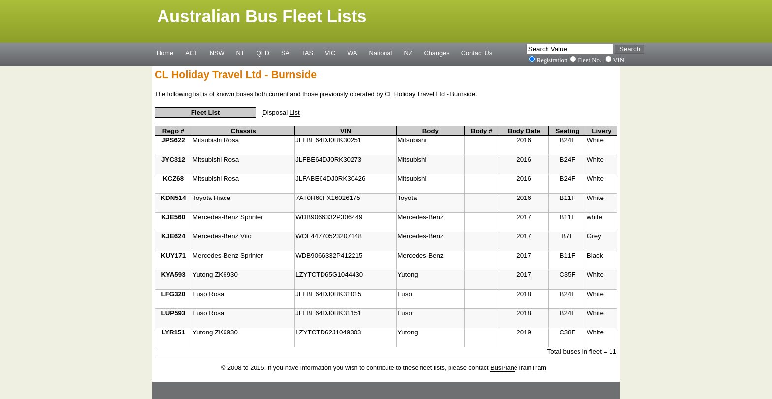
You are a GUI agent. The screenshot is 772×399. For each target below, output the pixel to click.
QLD (263, 52)
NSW (217, 52)
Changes (437, 52)
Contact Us (476, 52)
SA (285, 52)
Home (165, 52)
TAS (307, 52)
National (380, 52)
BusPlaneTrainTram (518, 367)
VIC (330, 52)
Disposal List (281, 112)
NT (240, 52)
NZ (408, 52)
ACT (191, 52)
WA (352, 52)
